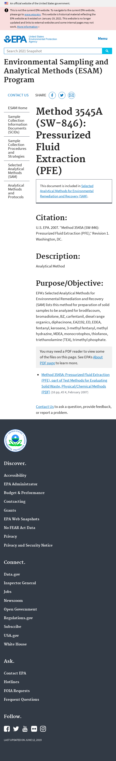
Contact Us (18, 95)
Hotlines (11, 682)
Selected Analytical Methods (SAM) (16, 170)
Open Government (20, 610)
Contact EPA (15, 673)
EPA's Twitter (16, 729)
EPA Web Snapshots (21, 519)
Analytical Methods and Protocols (16, 191)
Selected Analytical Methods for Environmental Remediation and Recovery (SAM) (67, 191)
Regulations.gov (18, 618)
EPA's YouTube (25, 729)
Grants (10, 511)
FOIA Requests (17, 691)
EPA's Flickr (34, 729)
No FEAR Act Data (19, 528)
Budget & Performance (24, 493)
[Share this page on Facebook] (52, 95)
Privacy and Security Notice (28, 546)
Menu (103, 38)
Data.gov (12, 575)
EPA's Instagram (43, 729)
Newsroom (13, 601)
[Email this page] (71, 95)
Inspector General (20, 583)
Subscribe (12, 627)
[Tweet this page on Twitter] (61, 95)
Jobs (7, 592)
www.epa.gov (32, 14)
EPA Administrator (21, 484)
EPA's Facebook (7, 729)
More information (27, 26)
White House (15, 644)
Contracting (14, 502)
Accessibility (15, 476)
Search (107, 51)
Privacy (10, 537)
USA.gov (11, 636)
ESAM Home (17, 107)
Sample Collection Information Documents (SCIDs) (17, 124)
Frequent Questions (21, 700)
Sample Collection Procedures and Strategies (17, 148)
